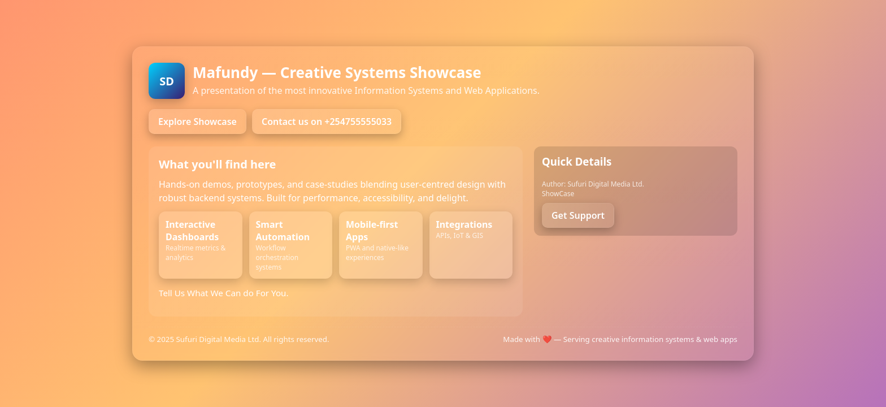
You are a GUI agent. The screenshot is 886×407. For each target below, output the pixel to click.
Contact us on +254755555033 (327, 121)
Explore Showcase (197, 121)
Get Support (578, 215)
